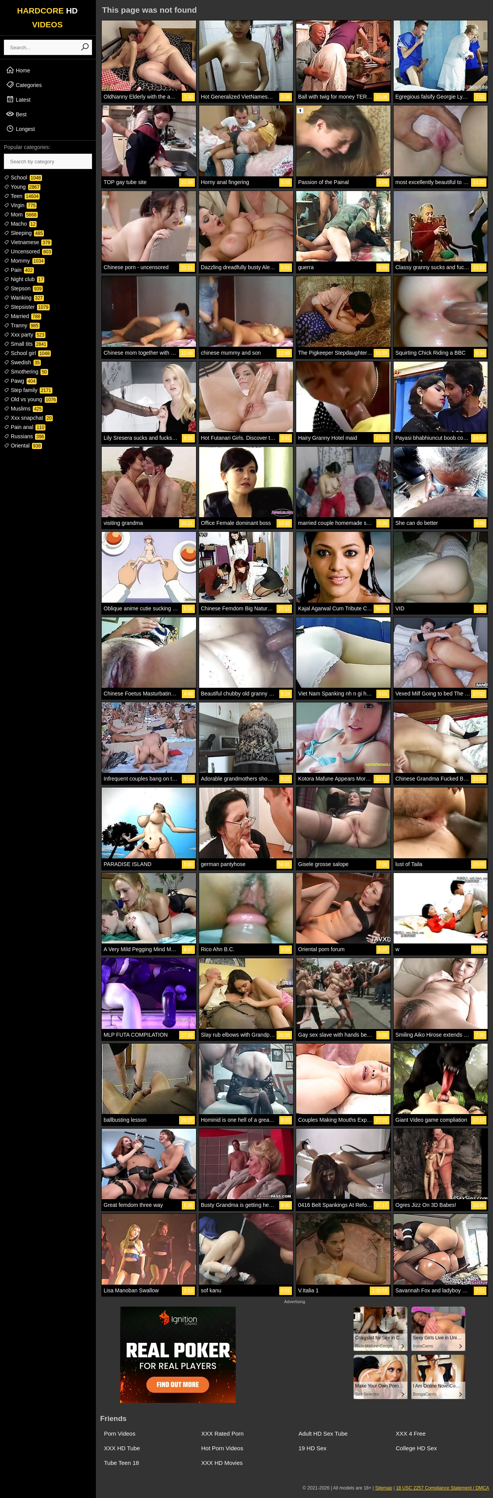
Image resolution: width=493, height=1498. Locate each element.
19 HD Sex (312, 1448)
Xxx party (24, 335)
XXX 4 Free (411, 1433)
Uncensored (28, 251)
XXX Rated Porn (222, 1433)
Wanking (24, 298)
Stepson (23, 288)
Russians (24, 436)
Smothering (26, 372)
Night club (24, 279)
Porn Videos (119, 1433)
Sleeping (24, 233)
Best (16, 114)
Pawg (20, 381)
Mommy (24, 261)
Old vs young (30, 399)
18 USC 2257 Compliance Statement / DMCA (442, 1488)
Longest (20, 128)
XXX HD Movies (222, 1462)
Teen (22, 196)
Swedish (22, 362)
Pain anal (24, 427)
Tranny (22, 325)
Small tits (25, 344)
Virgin (20, 205)
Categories (24, 84)
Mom (21, 214)
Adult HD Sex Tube (323, 1433)
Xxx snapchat (28, 418)
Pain (19, 270)
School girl (27, 353)
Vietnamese (28, 242)
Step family (28, 390)
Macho (20, 224)
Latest (18, 99)
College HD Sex (416, 1448)
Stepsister (27, 307)
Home (18, 70)
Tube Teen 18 (121, 1462)
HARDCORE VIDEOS (47, 17)
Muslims (23, 408)
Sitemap (383, 1488)
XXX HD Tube (122, 1448)
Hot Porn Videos (222, 1448)
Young (22, 187)
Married (22, 316)
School (23, 177)
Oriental (23, 445)
